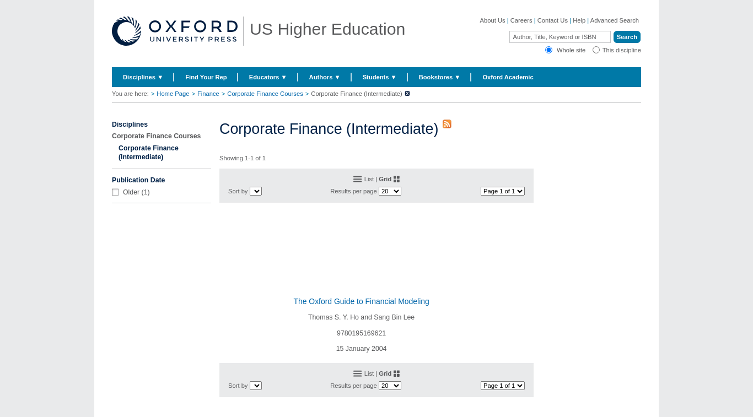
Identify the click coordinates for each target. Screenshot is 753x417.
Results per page (353, 191)
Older (131, 192)
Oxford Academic (507, 77)
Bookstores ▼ (440, 77)
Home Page (173, 93)
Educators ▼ (268, 77)
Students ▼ (380, 77)
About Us (492, 20)
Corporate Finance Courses (265, 93)
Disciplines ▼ (143, 77)
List (369, 179)
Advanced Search (614, 20)
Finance (208, 93)
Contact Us (552, 20)
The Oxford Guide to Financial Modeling (361, 301)
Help (579, 20)
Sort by (238, 191)
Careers (521, 20)
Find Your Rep (206, 77)
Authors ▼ (325, 77)
